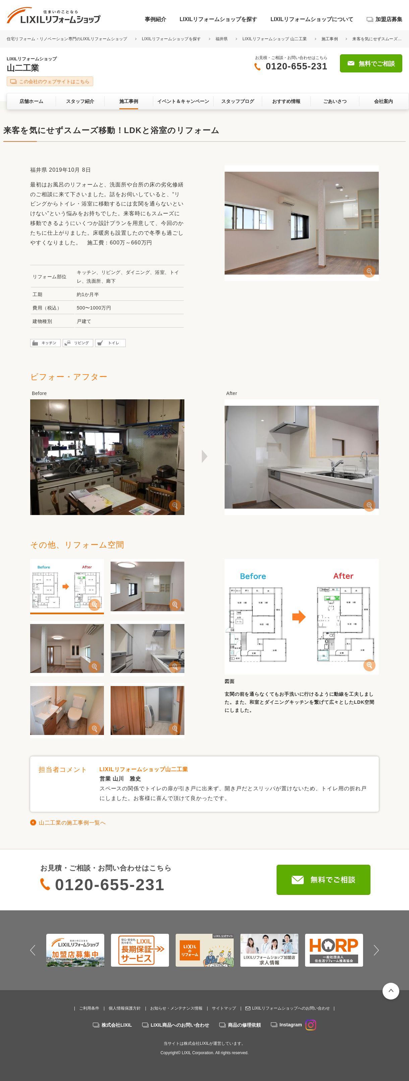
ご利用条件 (89, 1008)
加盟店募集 (388, 19)
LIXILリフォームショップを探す (218, 19)
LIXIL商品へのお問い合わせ (180, 1025)
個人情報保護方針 (125, 1008)
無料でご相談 (377, 63)
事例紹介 (155, 19)
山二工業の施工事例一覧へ (72, 823)
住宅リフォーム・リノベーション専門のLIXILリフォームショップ (67, 39)
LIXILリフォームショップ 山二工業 (274, 39)
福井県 (222, 39)
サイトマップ (224, 1008)
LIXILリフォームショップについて (312, 19)
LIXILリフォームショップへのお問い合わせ (291, 1008)
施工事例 (330, 39)
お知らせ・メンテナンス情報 (176, 1008)
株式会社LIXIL (117, 1025)
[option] (75, 950)
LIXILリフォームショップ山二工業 (144, 769)
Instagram (298, 1024)
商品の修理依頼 (244, 1025)
